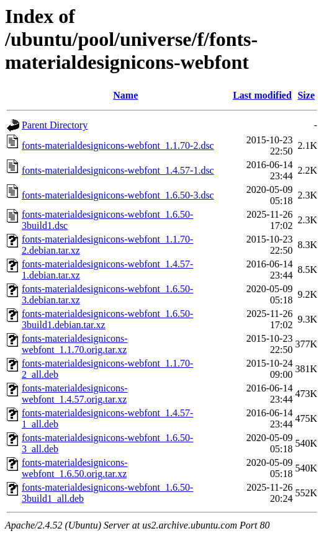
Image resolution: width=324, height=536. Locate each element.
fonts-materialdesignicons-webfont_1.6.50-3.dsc (118, 195)
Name (125, 95)
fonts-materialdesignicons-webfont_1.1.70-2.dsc (118, 145)
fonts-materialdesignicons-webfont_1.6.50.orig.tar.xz (75, 468)
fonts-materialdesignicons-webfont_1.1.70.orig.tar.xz (75, 344)
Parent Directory (55, 125)
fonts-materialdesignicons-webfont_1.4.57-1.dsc (118, 170)
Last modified (262, 95)
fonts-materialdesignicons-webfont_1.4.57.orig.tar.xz (75, 393)
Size (306, 95)
